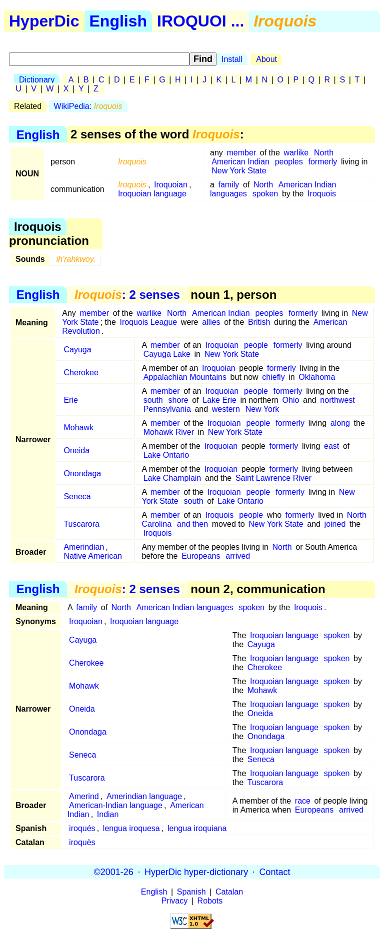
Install (232, 59)
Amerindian (84, 547)
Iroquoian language (152, 193)
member (241, 152)
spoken (265, 193)
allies (211, 322)
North (324, 152)
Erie (71, 400)
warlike (296, 152)
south (153, 400)
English (119, 21)
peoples (289, 161)
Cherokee (81, 372)
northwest (337, 400)
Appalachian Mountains (185, 377)
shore (178, 400)
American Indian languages (185, 607)
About (266, 59)
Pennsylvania (167, 409)
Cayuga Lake (167, 354)
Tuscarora (81, 524)
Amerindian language (144, 796)
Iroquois (322, 193)
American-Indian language (115, 805)
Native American (93, 556)
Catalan (229, 892)
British (259, 322)
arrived (238, 556)
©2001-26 (114, 872)
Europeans (201, 556)
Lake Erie (219, 400)
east (331, 446)
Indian (108, 814)
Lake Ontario (167, 455)
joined (335, 524)
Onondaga (82, 473)
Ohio (291, 400)
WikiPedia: (88, 106)
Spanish (191, 892)
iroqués (82, 828)
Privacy (175, 901)
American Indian (241, 161)
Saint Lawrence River (274, 478)
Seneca (77, 496)
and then (192, 524)
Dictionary (36, 79)
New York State (239, 170)
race (302, 801)
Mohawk (79, 427)
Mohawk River (169, 432)
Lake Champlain (173, 478)
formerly (323, 161)
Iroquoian (171, 184)
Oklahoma (316, 377)
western (226, 409)
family (229, 184)
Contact (274, 872)
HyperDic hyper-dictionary (196, 872)
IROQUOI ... (200, 21)
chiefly (273, 377)
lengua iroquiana (197, 828)
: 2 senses (127, 294)
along (340, 423)
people (256, 345)
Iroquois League (148, 322)
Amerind (84, 796)
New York (263, 409)
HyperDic (44, 21)
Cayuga (77, 349)
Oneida (77, 450)
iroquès (82, 842)
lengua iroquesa (131, 828)
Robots (210, 901)
